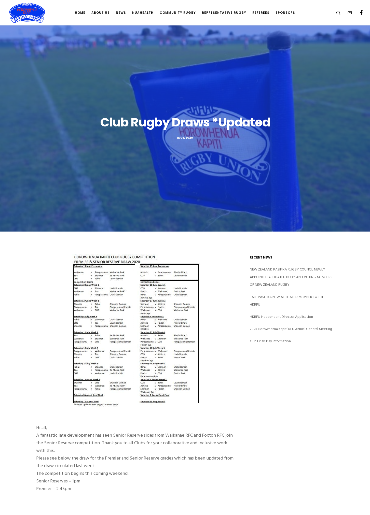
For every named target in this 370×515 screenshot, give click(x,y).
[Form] (346, 12)
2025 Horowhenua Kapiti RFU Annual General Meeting (291, 329)
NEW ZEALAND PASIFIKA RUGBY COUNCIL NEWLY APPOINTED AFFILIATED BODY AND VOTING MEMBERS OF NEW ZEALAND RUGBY (291, 277)
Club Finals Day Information (270, 341)
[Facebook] (358, 12)
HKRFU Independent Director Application (281, 317)
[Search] (335, 12)
